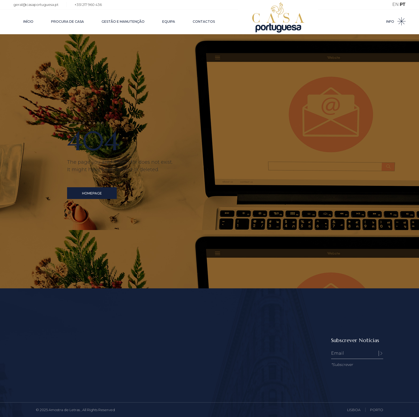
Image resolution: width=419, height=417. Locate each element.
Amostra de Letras (65, 410)
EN (395, 4)
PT (403, 4)
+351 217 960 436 (88, 4)
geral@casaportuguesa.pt (36, 4)
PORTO (376, 410)
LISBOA (353, 410)
